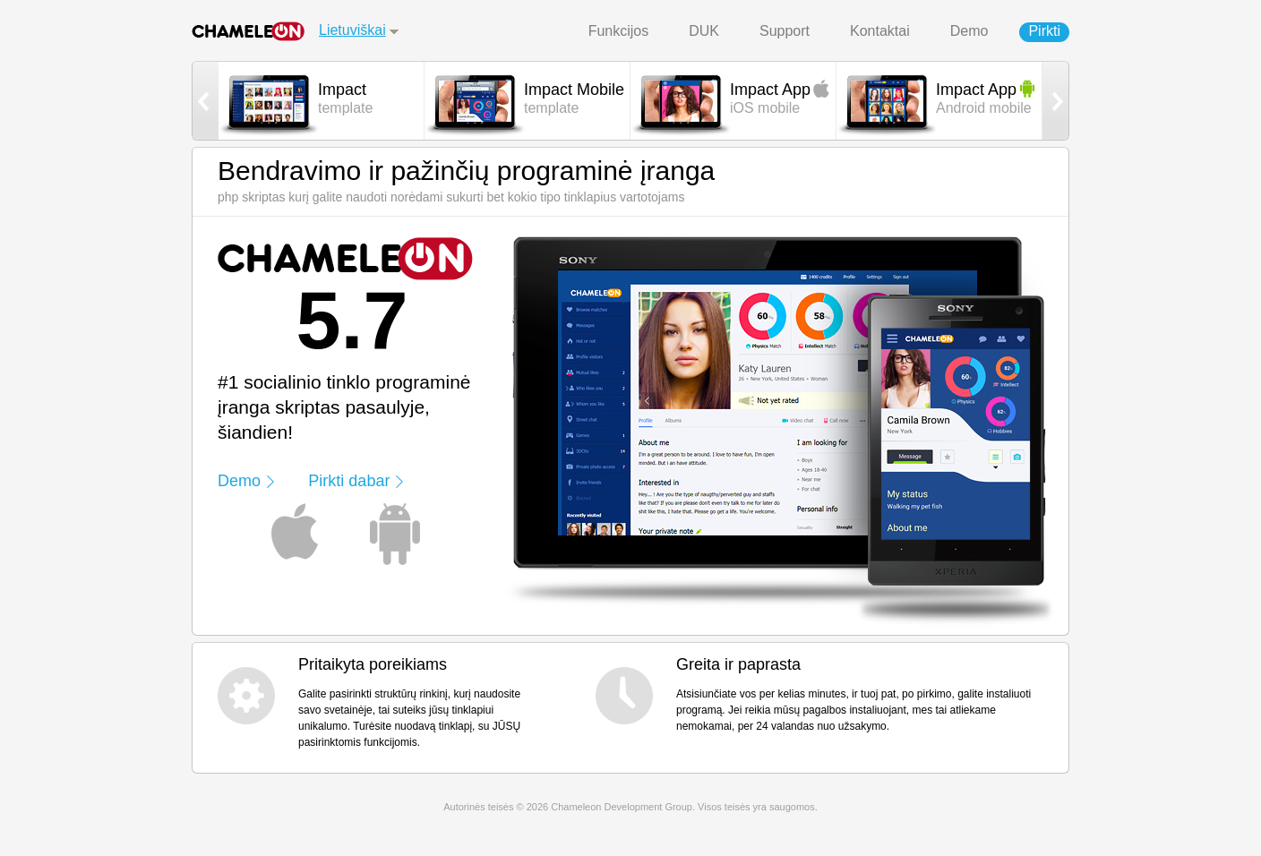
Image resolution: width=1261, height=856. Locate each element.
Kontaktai (880, 31)
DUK (704, 31)
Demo (969, 31)
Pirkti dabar (349, 481)
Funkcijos (618, 31)
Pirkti (1044, 31)
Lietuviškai (352, 30)
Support (784, 31)
